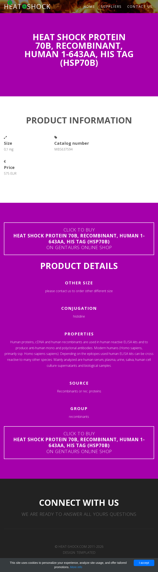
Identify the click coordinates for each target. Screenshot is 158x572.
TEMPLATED (86, 552)
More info (76, 567)
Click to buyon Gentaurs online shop (79, 239)
